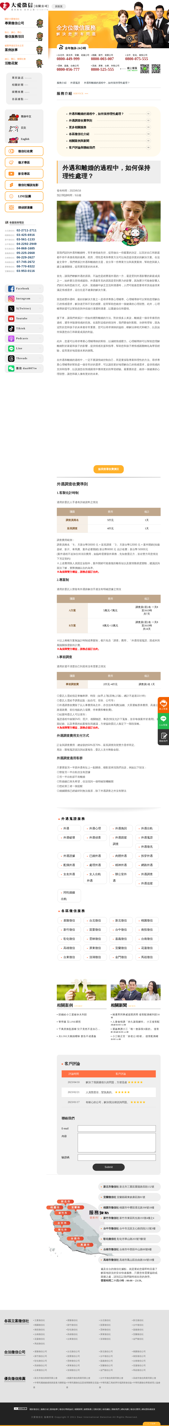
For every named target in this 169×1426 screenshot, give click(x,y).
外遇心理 (95, 828)
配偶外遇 (69, 865)
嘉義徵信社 (138, 1329)
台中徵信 (121, 929)
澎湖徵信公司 (73, 1370)
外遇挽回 (121, 828)
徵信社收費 (25, 151)
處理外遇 (95, 865)
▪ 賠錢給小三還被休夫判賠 (72, 1014)
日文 (23, 127)
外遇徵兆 (147, 846)
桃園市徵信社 (111, 1207)
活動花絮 (97, 1409)
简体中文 (26, 116)
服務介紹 (61, 83)
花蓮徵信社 (39, 1339)
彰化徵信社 (109, 1239)
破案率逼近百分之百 (24, 48)
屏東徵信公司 (73, 1365)
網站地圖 (125, 1409)
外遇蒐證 (75, 83)
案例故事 (54, 1409)
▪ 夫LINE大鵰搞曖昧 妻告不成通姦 (76, 1036)
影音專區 (24, 173)
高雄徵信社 (72, 1334)
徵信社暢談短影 (28, 185)
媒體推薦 (88, 1409)
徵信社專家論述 (66, 1409)
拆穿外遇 (147, 855)
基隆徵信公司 (40, 1351)
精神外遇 (121, 865)
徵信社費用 (135, 1409)
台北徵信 (95, 920)
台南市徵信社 (111, 1249)
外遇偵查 (95, 837)
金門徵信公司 (106, 1370)
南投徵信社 (39, 1329)
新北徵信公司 (106, 1351)
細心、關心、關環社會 (24, 61)
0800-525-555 (102, 69)
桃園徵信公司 (139, 1351)
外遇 (66, 828)
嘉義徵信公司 (106, 1361)
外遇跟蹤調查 (120, 841)
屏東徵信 (95, 948)
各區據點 (106, 1409)
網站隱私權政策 (148, 1409)
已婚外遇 (95, 855)
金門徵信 (121, 957)
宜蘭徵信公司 (106, 1365)
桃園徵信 (147, 920)
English (25, 139)
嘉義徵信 (121, 938)
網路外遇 (147, 865)
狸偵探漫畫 (25, 207)
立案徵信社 (39, 1320)
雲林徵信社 (105, 1329)
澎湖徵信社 (105, 1339)
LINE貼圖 (24, 196)
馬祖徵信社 (39, 1343)
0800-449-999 (68, 59)
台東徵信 (69, 957)
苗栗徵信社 (105, 1325)
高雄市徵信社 (111, 1259)
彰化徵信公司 (40, 1361)
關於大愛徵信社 (24, 21)
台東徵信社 (72, 1339)
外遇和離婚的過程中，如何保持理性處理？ (107, 83)
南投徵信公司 (139, 1356)
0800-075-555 (136, 59)
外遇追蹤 (147, 883)
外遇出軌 (147, 828)
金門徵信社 (138, 1339)
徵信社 (39, 1417)
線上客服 (163, 709)
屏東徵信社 (105, 1334)
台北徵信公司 (73, 1351)
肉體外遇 (121, 855)
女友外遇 (69, 874)
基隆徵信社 (72, 1320)
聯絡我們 (115, 1409)
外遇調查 (147, 874)
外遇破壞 (69, 837)
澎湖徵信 (95, 957)
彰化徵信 (69, 938)
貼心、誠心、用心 (24, 35)
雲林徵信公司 (73, 1361)
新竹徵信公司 (40, 1356)
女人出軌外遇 (94, 877)
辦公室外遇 (120, 877)
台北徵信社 (105, 1320)
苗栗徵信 (95, 929)
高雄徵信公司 (40, 1365)
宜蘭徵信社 (109, 1197)
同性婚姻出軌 (68, 896)
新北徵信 (121, 920)
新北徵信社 (138, 1320)
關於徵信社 (34, 1409)
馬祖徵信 (147, 957)
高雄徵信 (69, 948)
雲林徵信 (95, 938)
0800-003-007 (102, 59)
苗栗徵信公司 (73, 1356)
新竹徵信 (69, 929)
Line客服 (163, 725)
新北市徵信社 (111, 1186)
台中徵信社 (138, 1325)
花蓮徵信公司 (139, 1365)
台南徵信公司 (139, 1361)
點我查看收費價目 (108, 469)
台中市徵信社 (111, 1228)
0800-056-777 (68, 69)
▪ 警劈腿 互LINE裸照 (69, 1022)
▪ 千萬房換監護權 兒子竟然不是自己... (78, 1029)
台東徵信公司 (40, 1370)
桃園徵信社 (39, 1325)
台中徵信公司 (106, 1356)
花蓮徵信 (147, 948)
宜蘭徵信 (121, 948)
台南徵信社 (39, 1334)
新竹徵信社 (72, 1325)
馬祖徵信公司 (139, 1370)
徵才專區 (24, 162)
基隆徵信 (69, 920)
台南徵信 (147, 938)
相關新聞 (78, 1409)
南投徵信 (147, 929)
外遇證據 (69, 855)
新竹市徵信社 (111, 1218)
